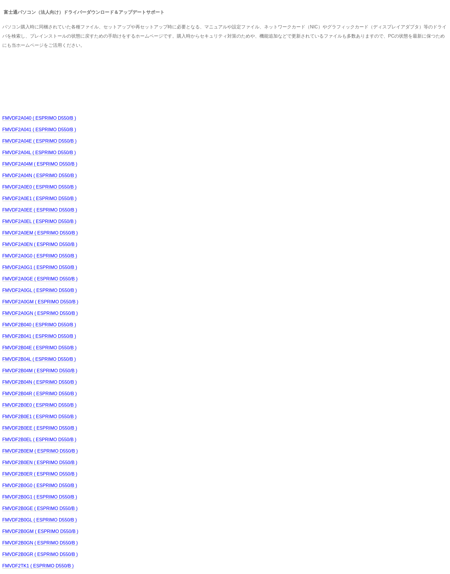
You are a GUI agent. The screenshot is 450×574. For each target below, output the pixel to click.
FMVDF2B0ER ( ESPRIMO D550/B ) (39, 474)
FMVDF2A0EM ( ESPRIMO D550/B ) (40, 232)
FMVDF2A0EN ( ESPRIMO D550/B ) (39, 244)
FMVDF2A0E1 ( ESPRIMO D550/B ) (39, 198)
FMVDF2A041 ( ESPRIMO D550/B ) (39, 129)
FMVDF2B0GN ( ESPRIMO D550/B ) (40, 542)
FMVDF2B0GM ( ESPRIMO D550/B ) (40, 531)
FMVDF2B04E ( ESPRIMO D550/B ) (39, 347)
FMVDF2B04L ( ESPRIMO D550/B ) (39, 359)
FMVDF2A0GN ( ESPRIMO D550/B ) (40, 313)
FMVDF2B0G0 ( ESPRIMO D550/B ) (39, 485)
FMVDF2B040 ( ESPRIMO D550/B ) (39, 324)
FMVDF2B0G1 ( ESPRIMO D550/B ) (39, 497)
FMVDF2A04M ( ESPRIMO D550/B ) (39, 164)
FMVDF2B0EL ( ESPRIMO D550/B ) (39, 439)
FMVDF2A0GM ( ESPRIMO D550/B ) (40, 301)
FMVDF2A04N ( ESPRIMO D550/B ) (39, 175)
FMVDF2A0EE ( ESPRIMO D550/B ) (39, 210)
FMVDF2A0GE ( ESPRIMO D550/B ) (39, 278)
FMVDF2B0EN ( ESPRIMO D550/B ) (39, 462)
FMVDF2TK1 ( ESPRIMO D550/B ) (38, 565)
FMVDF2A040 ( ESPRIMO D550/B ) (39, 118)
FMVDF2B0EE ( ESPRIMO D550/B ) (39, 428)
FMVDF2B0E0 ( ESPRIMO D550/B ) (39, 405)
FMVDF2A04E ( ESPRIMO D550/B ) (39, 141)
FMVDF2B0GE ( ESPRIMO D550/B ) (39, 508)
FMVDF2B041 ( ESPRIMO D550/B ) (39, 336)
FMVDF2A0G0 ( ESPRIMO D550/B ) (39, 255)
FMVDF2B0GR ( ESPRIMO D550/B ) (40, 554)
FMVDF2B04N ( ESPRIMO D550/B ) (39, 382)
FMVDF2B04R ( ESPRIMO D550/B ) (39, 393)
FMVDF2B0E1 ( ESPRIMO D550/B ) (39, 416)
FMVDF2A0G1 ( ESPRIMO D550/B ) (39, 267)
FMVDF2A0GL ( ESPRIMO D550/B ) (39, 290)
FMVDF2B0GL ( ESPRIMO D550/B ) (39, 519)
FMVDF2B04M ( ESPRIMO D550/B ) (39, 370)
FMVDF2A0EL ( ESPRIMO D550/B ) (39, 221)
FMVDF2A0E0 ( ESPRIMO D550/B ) (39, 187)
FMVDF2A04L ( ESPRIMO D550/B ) (39, 152)
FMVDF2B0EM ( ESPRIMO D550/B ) (40, 451)
